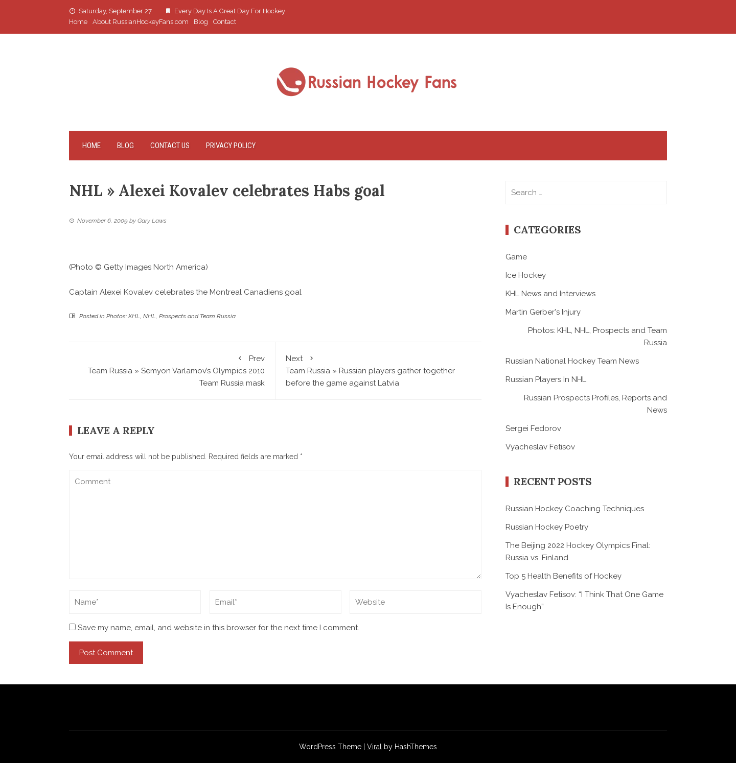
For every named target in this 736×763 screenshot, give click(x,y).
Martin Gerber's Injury (543, 312)
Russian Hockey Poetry (546, 527)
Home (78, 22)
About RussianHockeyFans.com (141, 22)
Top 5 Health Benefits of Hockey (563, 576)
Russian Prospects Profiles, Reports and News (595, 404)
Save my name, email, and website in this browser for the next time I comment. (218, 627)
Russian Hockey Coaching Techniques (574, 508)
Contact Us (170, 145)
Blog (201, 22)
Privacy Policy (231, 145)
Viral (374, 747)
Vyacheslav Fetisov (540, 446)
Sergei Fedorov (533, 428)
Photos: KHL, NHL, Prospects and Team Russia (171, 316)
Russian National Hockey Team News (572, 361)
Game (516, 256)
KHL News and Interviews (550, 293)
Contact (224, 22)
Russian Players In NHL (545, 379)
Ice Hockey (525, 275)
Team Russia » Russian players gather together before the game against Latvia (379, 370)
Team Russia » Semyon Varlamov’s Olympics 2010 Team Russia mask (172, 370)
